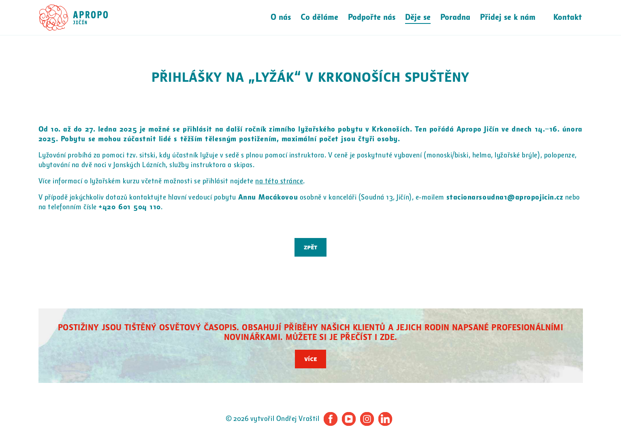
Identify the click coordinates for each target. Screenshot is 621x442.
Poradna (455, 17)
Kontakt (567, 17)
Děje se (418, 17)
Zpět (310, 247)
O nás (281, 17)
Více (310, 359)
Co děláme (319, 17)
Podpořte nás (371, 17)
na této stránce (279, 181)
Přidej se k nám (508, 17)
